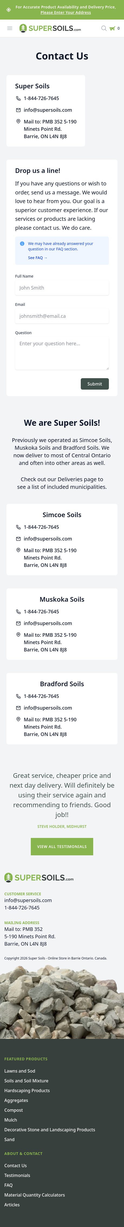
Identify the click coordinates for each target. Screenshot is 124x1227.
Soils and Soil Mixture (26, 1081)
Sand (9, 1139)
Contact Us (15, 1166)
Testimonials (17, 1175)
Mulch (10, 1120)
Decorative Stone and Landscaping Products (49, 1130)
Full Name (24, 276)
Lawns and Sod (19, 1071)
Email (20, 304)
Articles (12, 1205)
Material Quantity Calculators (34, 1195)
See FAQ (38, 257)
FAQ (8, 1185)
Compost (13, 1110)
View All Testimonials (62, 846)
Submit (95, 384)
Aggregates (16, 1100)
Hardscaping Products (27, 1091)
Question (23, 332)
